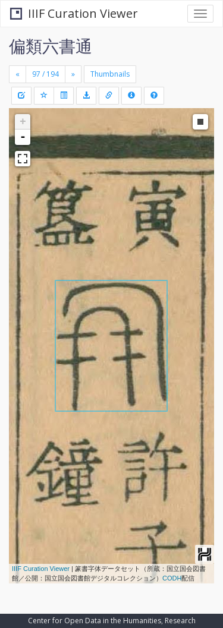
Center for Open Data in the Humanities (94, 621)
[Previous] (17, 74)
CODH (171, 578)
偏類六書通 (50, 45)
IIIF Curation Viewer (74, 13)
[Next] (73, 74)
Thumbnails (110, 74)
